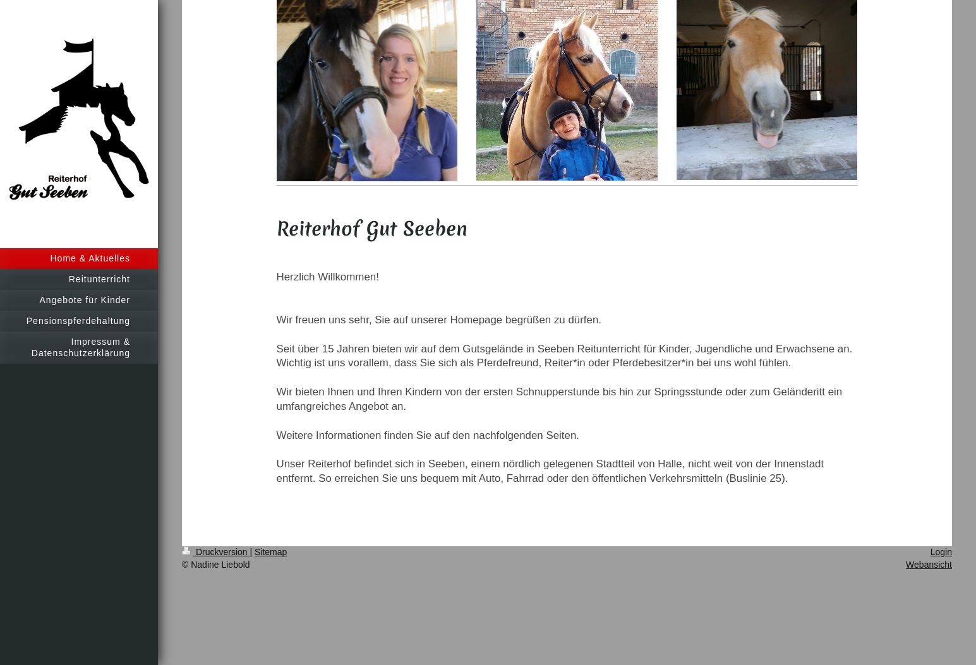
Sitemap (271, 552)
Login (941, 552)
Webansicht (929, 565)
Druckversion (216, 552)
